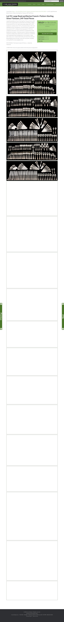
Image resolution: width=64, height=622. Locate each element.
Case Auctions (10, 4)
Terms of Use (35, 616)
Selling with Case (47, 33)
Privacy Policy (29, 616)
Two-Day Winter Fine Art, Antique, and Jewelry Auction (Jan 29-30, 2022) (31, 11)
